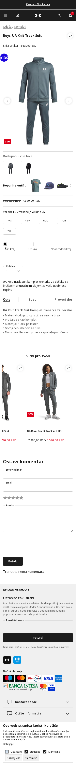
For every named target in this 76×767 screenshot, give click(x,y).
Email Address (15, 620)
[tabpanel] (38, 101)
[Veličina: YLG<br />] (63, 221)
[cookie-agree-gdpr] (31, 757)
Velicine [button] (24, 212)
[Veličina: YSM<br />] (27, 221)
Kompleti (20, 26)
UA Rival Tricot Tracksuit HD (44, 431)
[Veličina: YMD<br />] (45, 221)
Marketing (54, 752)
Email (9, 482)
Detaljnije (8, 744)
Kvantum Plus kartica (38, 4)
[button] (70, 40)
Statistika (35, 752)
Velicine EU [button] (9, 212)
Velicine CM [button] (39, 212)
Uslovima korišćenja (37, 647)
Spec (32, 299)
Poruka (10, 505)
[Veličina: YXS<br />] (9, 221)
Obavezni (16, 752)
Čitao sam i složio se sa (36, 647)
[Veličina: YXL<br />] (9, 231)
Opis (6, 299)
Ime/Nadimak (14, 469)
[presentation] (34, 545)
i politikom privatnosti (58, 647)
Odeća (7, 26)
